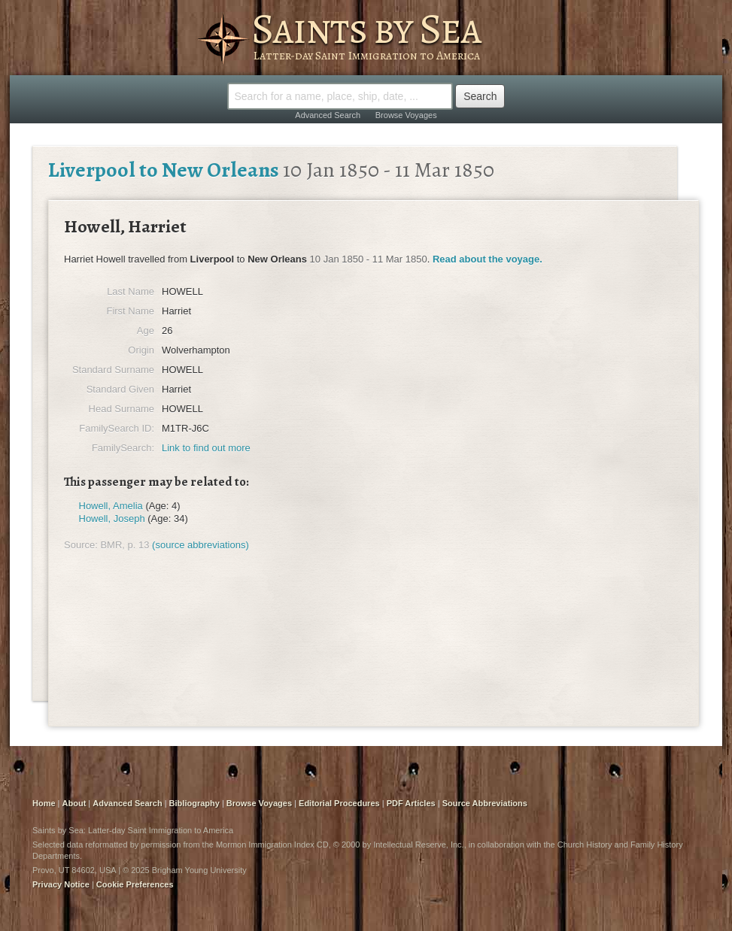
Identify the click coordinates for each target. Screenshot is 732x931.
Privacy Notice (61, 884)
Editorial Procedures (339, 803)
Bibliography (194, 803)
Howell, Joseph (112, 518)
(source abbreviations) (200, 544)
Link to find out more (206, 447)
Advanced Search (327, 115)
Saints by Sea (366, 28)
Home (44, 803)
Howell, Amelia (111, 505)
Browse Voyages (406, 115)
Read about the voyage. (487, 259)
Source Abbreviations (484, 803)
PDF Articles (411, 803)
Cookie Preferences (135, 884)
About (74, 803)
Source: (81, 544)
